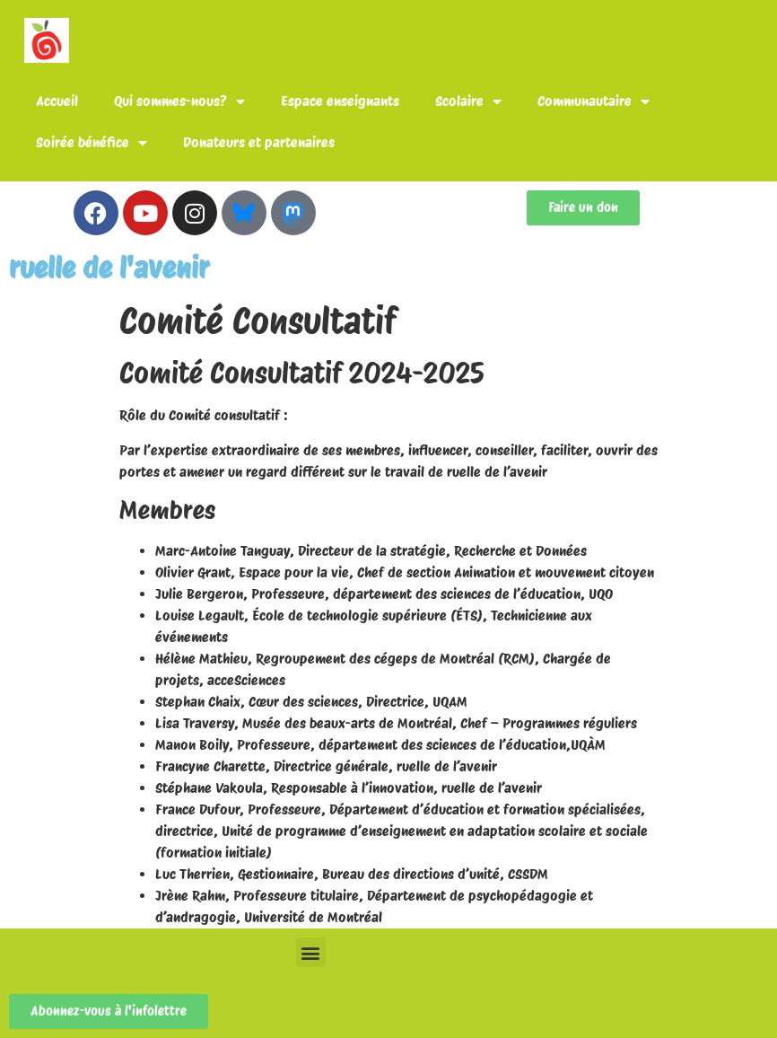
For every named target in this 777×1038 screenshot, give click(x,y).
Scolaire (468, 101)
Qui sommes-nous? (179, 101)
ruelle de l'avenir (109, 268)
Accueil (57, 101)
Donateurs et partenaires (259, 142)
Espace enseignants (340, 101)
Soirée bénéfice (91, 143)
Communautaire (593, 101)
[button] (311, 952)
